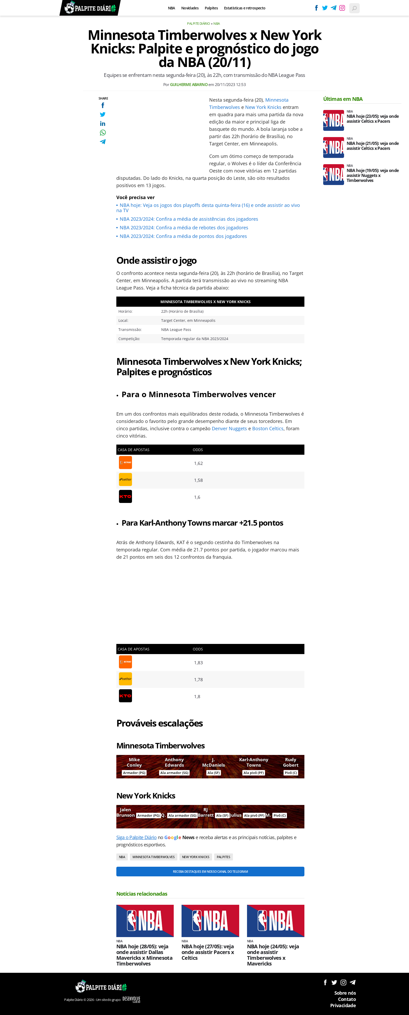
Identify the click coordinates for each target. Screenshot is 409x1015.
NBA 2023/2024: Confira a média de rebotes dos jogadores (184, 227)
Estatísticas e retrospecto (244, 7)
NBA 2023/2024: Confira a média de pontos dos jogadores (183, 236)
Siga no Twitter (334, 982)
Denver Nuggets (229, 428)
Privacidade (343, 1005)
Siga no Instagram (343, 982)
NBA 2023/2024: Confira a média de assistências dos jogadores (189, 219)
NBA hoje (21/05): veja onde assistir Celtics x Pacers (373, 146)
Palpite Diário (198, 23)
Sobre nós (345, 993)
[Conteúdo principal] (204, 507)
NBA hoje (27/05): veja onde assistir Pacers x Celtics (208, 952)
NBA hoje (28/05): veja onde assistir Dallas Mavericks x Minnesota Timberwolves (144, 955)
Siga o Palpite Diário (136, 837)
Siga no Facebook (325, 982)
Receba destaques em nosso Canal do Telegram (210, 871)
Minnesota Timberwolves (154, 857)
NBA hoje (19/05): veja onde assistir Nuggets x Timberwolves (373, 175)
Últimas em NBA (343, 98)
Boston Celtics (268, 428)
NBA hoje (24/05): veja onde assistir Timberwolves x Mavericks (273, 955)
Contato (347, 999)
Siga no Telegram (352, 982)
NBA (171, 7)
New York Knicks (263, 107)
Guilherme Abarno (189, 84)
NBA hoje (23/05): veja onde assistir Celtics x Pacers (373, 119)
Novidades (190, 7)
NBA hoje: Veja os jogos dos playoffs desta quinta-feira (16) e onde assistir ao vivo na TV (208, 207)
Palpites (211, 7)
